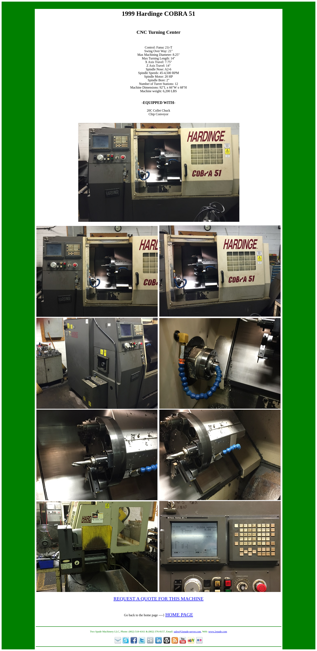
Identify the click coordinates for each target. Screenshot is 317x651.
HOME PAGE (179, 614)
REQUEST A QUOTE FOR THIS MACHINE (158, 598)
